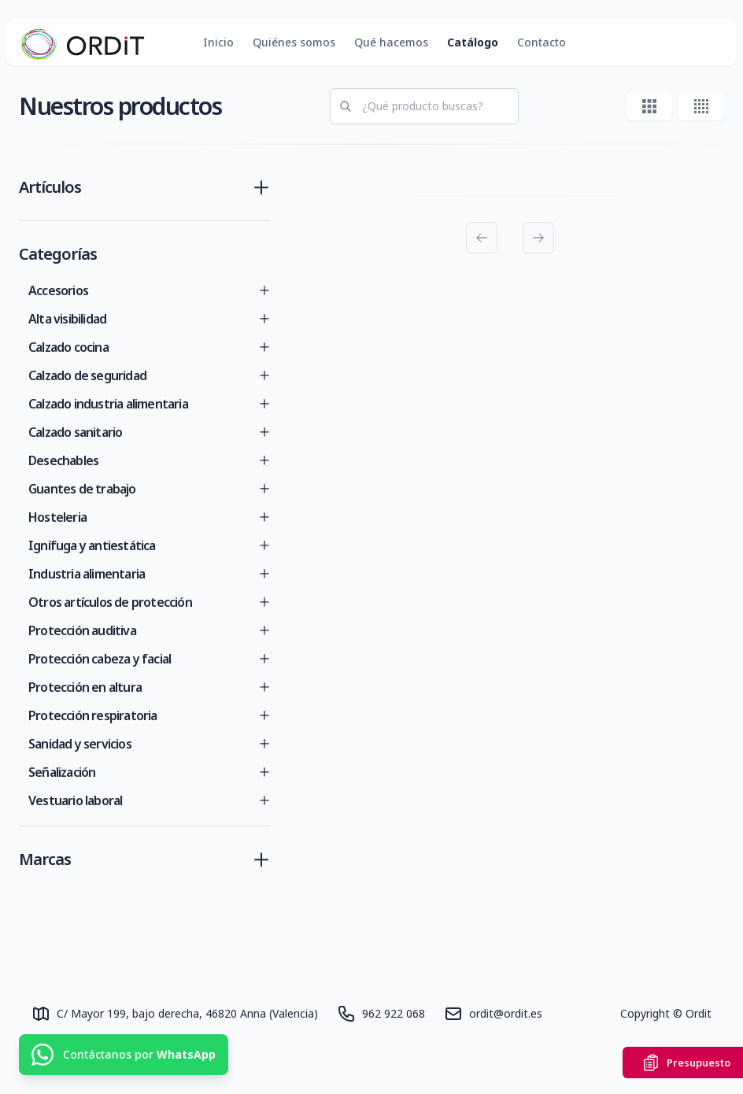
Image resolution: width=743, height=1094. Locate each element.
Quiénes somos (294, 42)
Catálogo (472, 42)
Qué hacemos (391, 42)
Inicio (218, 42)
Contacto (541, 42)
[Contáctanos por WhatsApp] (123, 1054)
